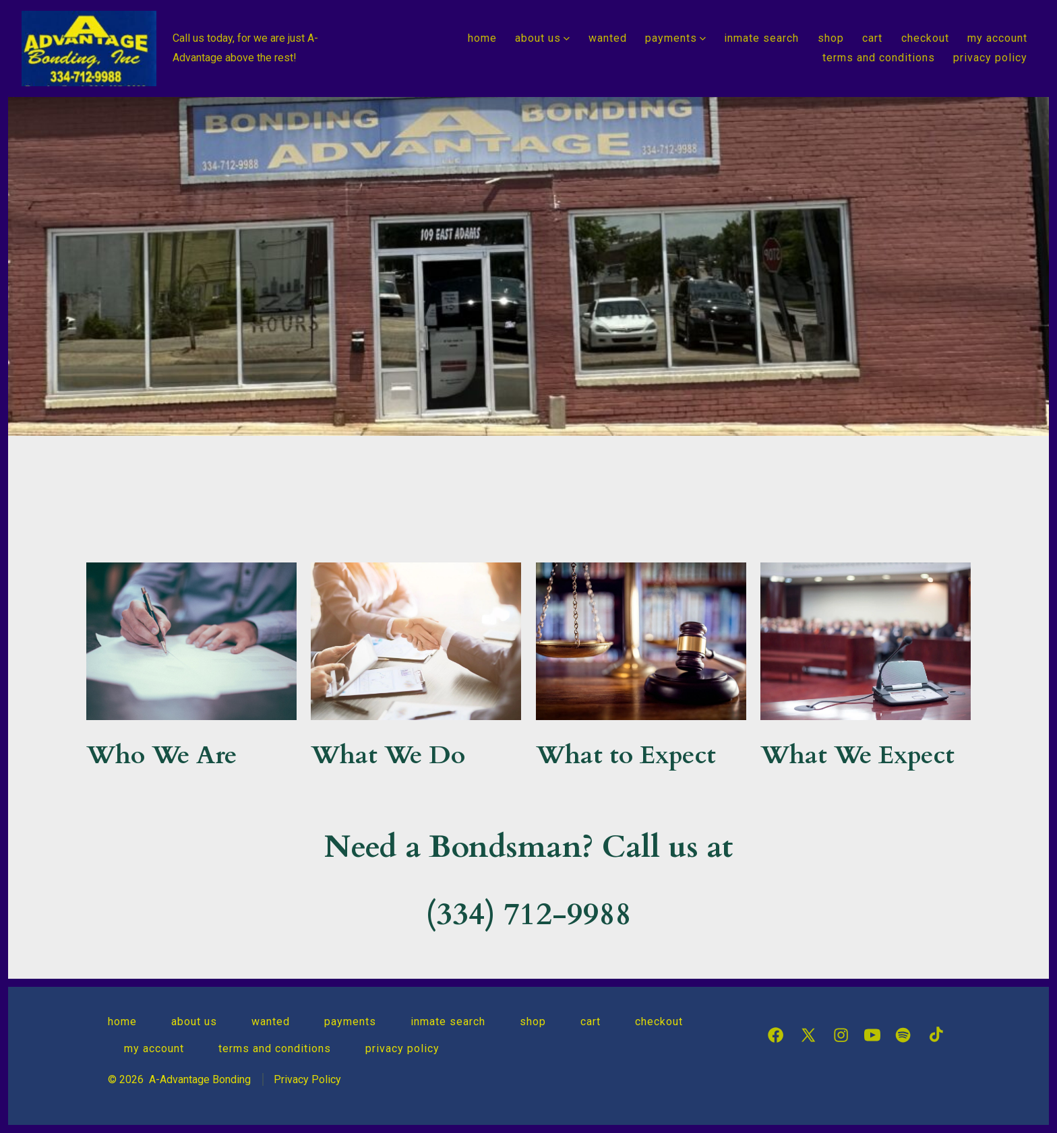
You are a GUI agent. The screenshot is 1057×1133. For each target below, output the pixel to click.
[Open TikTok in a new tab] (934, 1035)
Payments (675, 38)
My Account (997, 38)
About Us (542, 38)
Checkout (925, 38)
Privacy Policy (990, 57)
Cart (872, 38)
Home (482, 38)
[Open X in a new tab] (808, 1035)
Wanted (607, 38)
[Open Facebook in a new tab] (775, 1035)
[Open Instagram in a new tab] (840, 1035)
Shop (831, 38)
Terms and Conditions (878, 57)
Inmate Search (761, 38)
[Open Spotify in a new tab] (902, 1035)
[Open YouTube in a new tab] (872, 1035)
